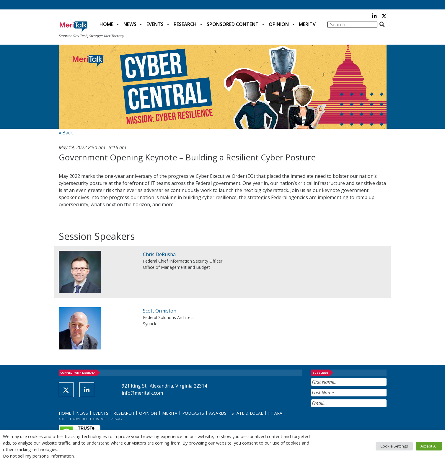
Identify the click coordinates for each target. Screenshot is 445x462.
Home (106, 24)
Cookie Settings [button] (394, 446)
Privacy (116, 419)
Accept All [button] (428, 446)
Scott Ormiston (159, 311)
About (63, 419)
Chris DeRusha (159, 254)
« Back (66, 132)
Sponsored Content (233, 24)
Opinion (279, 24)
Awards (217, 413)
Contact (99, 419)
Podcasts (193, 413)
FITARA (275, 413)
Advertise (80, 419)
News (129, 24)
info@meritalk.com (142, 393)
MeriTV (307, 24)
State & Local (247, 413)
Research (185, 24)
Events (155, 24)
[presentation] (356, 421)
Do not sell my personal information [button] (38, 456)
